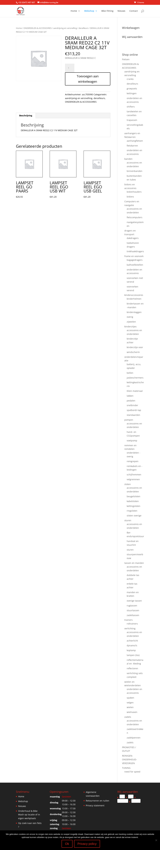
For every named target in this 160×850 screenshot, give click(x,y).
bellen (130, 372)
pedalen (131, 400)
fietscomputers (134, 217)
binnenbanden (134, 171)
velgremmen (133, 479)
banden (128, 158)
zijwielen (131, 321)
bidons (130, 196)
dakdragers (133, 238)
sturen (127, 520)
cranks (130, 79)
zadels (127, 716)
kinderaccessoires (133, 295)
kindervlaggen (134, 312)
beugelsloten (133, 496)
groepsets (132, 88)
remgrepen (132, 461)
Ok (67, 843)
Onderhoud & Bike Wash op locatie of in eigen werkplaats (29, 814)
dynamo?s (132, 645)
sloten (127, 484)
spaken (130, 697)
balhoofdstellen (135, 264)
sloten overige (134, 515)
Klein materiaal (135, 390)
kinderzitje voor (135, 347)
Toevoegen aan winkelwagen (88, 79)
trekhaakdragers (135, 251)
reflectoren (132, 668)
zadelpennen (133, 737)
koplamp (131, 650)
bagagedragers (134, 259)
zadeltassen (133, 615)
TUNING (126, 767)
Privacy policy (87, 843)
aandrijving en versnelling (65, 28)
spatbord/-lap (134, 410)
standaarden (133, 414)
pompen (128, 419)
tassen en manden (134, 562)
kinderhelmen (134, 298)
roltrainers (132, 623)
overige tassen (134, 600)
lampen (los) (133, 655)
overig (130, 316)
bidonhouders (134, 191)
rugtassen (132, 605)
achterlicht (132, 640)
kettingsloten (133, 506)
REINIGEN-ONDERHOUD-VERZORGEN (129, 759)
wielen (130, 707)
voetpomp (132, 440)
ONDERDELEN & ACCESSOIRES (37, 28)
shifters (131, 106)
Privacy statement (95, 805)
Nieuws (121, 11)
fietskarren (132, 145)
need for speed (132, 771)
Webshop (89, 11)
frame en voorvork (133, 256)
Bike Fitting (107, 11)
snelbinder (132, 405)
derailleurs (83, 28)
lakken (130, 395)
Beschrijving (25, 115)
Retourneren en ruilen (97, 800)
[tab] (26, 115)
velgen (130, 702)
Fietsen (126, 59)
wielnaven (132, 712)
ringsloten (132, 510)
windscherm (133, 352)
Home (74, 11)
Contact (133, 11)
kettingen (132, 93)
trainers (128, 619)
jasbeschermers (135, 377)
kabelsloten (133, 501)
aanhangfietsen (135, 140)
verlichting (129, 628)
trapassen (132, 120)
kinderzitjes (130, 326)
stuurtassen (133, 610)
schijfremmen (134, 474)
